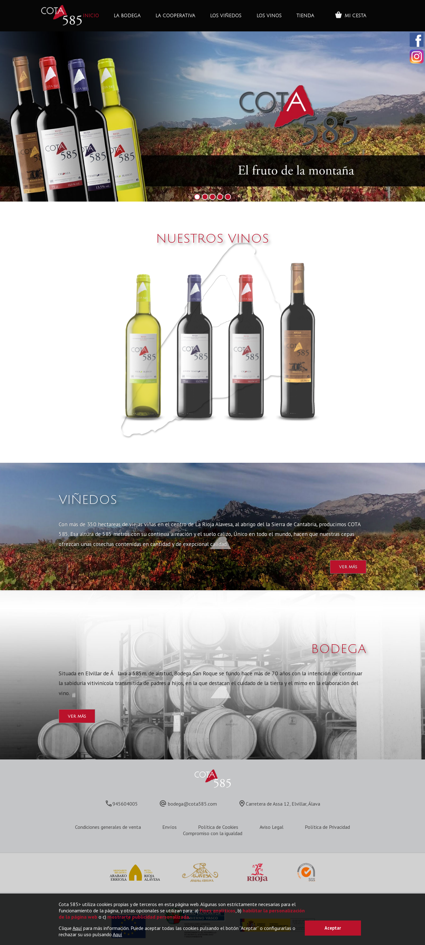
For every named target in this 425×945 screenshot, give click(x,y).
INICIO (91, 16)
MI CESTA (355, 16)
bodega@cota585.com (192, 804)
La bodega (127, 16)
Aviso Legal (271, 827)
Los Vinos (269, 16)
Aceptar (333, 928)
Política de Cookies (218, 827)
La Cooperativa (175, 16)
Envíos (169, 827)
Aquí (77, 928)
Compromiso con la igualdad (212, 833)
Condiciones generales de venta (108, 827)
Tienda (305, 16)
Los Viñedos (225, 16)
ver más (348, 566)
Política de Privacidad (327, 827)
